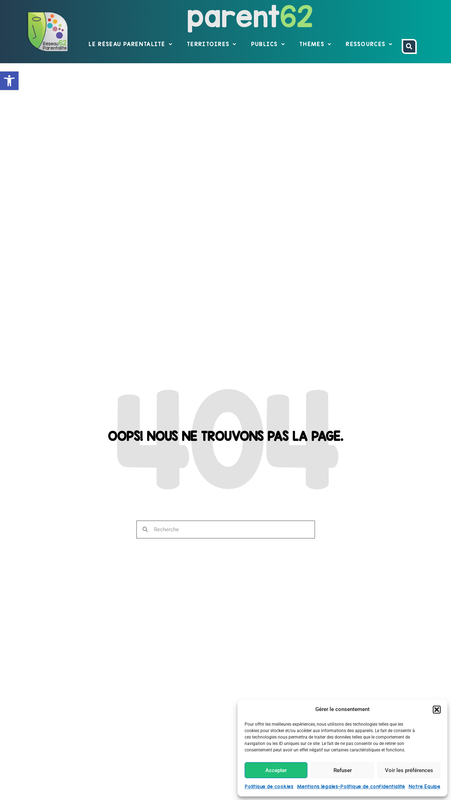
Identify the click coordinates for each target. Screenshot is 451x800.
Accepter (276, 770)
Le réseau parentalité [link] (130, 44)
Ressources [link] (369, 44)
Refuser (343, 770)
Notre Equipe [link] (424, 786)
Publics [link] (268, 44)
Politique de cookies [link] (269, 786)
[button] (436, 709)
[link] (9, 80)
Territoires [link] (212, 44)
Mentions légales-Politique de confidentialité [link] (351, 786)
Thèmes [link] (315, 44)
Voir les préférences (409, 770)
